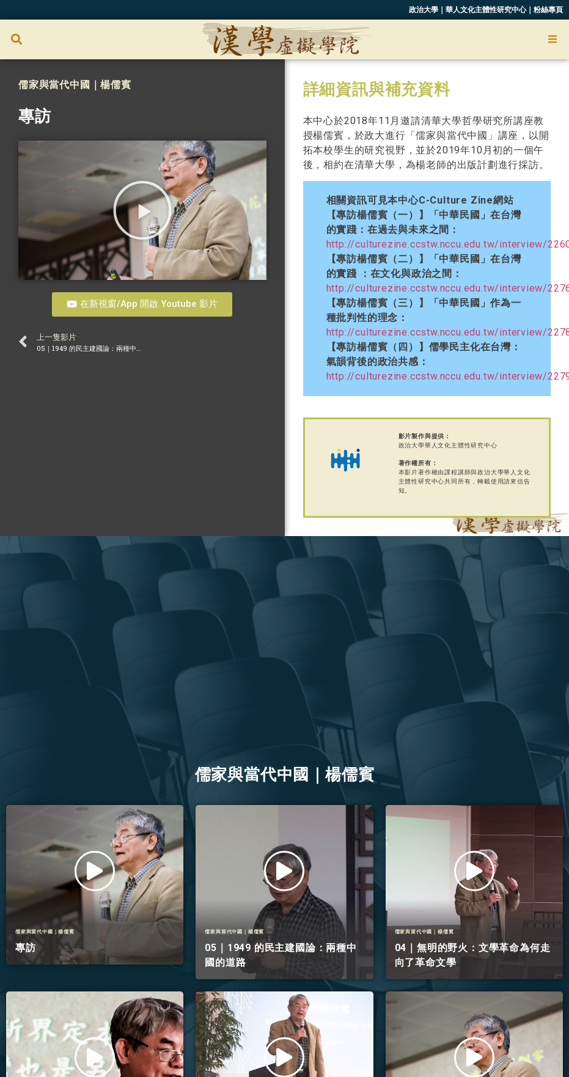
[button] (16, 39)
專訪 (34, 116)
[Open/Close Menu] (552, 39)
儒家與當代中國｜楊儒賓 (74, 84)
